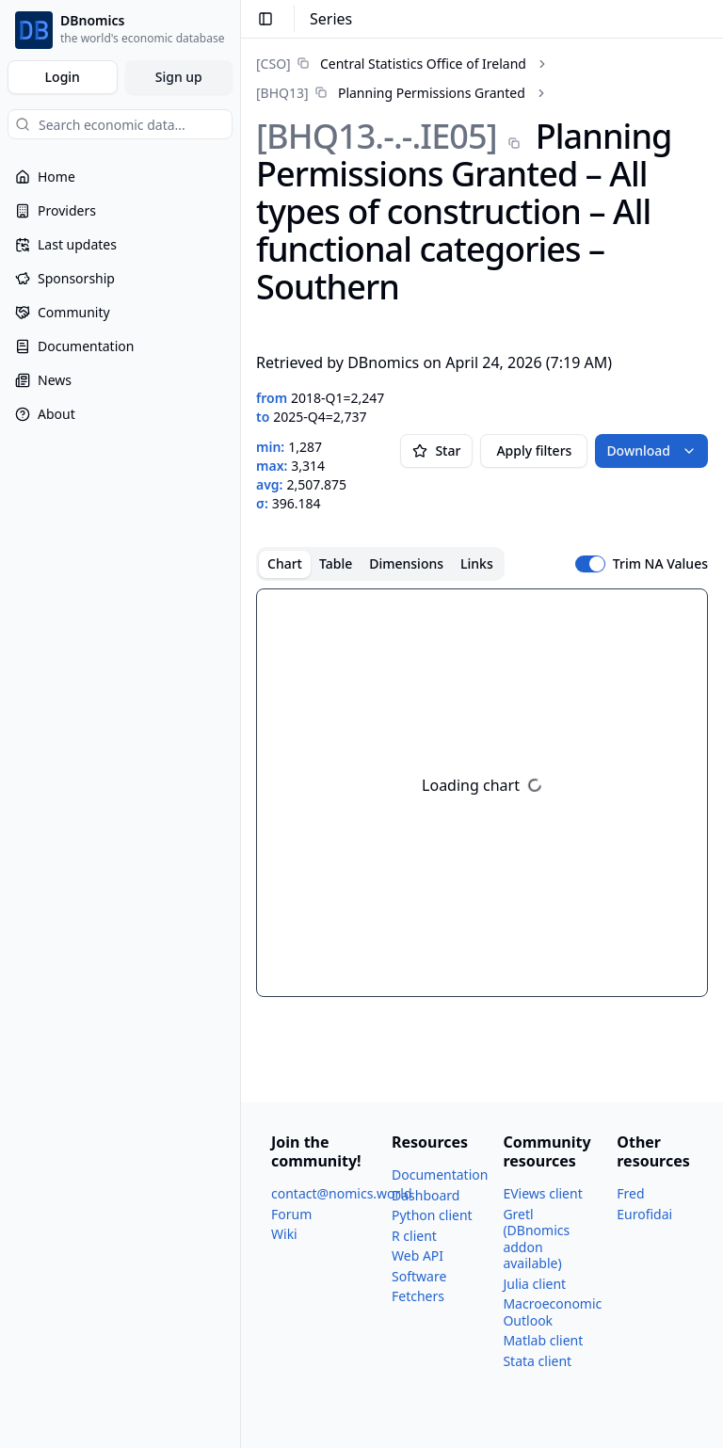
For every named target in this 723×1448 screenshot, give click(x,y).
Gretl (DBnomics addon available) (536, 1239)
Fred (630, 1193)
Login (62, 77)
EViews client (542, 1193)
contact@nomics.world (341, 1193)
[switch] (590, 563)
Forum (291, 1214)
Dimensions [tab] (406, 563)
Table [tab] (335, 563)
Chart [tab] (284, 563)
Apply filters (533, 450)
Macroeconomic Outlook (552, 1312)
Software (419, 1276)
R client (414, 1236)
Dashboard (425, 1195)
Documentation (440, 1174)
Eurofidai (644, 1214)
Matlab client (543, 1340)
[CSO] (273, 63)
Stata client (537, 1361)
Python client (432, 1215)
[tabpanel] (482, 792)
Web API (417, 1255)
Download (651, 450)
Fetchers (418, 1296)
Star (436, 450)
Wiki (284, 1234)
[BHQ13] (282, 93)
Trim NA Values (660, 564)
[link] (391, 63)
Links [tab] (476, 563)
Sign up (178, 77)
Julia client (534, 1284)
